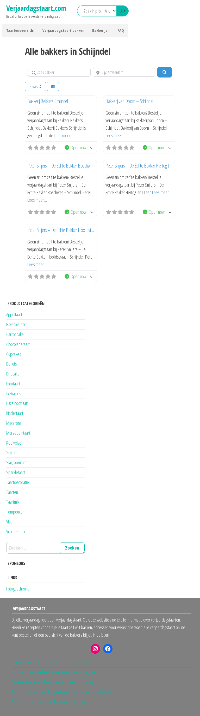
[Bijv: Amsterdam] (124, 72)
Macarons (14, 423)
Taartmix (12, 502)
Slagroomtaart (17, 462)
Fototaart (13, 383)
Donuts (11, 364)
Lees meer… (63, 135)
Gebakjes (13, 393)
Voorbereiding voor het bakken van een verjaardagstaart (54, 672)
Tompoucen (15, 512)
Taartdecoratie (17, 482)
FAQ (120, 30)
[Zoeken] (164, 72)
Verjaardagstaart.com (36, 8)
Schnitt (11, 452)
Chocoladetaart (18, 344)
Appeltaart (14, 314)
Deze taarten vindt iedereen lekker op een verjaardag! (53, 682)
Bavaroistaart (16, 324)
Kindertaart (14, 413)
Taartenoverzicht (20, 30)
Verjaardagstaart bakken (63, 30)
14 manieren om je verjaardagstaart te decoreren (49, 662)
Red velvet (14, 443)
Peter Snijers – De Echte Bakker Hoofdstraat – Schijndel (71, 230)
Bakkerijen (101, 30)
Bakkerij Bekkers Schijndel (47, 101)
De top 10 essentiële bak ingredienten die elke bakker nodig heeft (62, 692)
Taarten (12, 492)
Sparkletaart (15, 472)
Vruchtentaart (16, 531)
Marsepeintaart (18, 433)
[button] (78, 147)
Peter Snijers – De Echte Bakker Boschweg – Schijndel (69, 165)
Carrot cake (15, 334)
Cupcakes (13, 354)
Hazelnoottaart (17, 403)
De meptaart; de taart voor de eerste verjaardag (48, 702)
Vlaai (9, 521)
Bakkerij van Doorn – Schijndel (129, 101)
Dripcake (13, 374)
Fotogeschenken (18, 589)
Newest (35, 86)
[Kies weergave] (53, 86)
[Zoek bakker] (59, 72)
